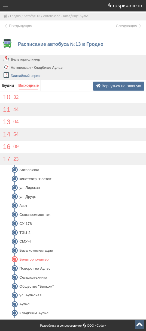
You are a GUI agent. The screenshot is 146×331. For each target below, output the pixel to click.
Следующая (129, 26)
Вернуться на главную (118, 86)
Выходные (28, 85)
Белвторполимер (25, 59)
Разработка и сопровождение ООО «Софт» (73, 325)
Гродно (15, 16)
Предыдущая (18, 26)
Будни (8, 85)
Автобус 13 (32, 16)
